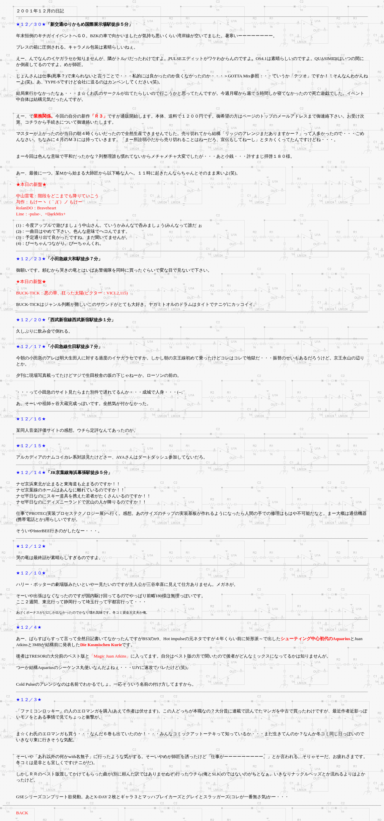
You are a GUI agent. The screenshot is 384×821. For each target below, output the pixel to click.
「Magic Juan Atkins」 (110, 656)
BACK (22, 812)
